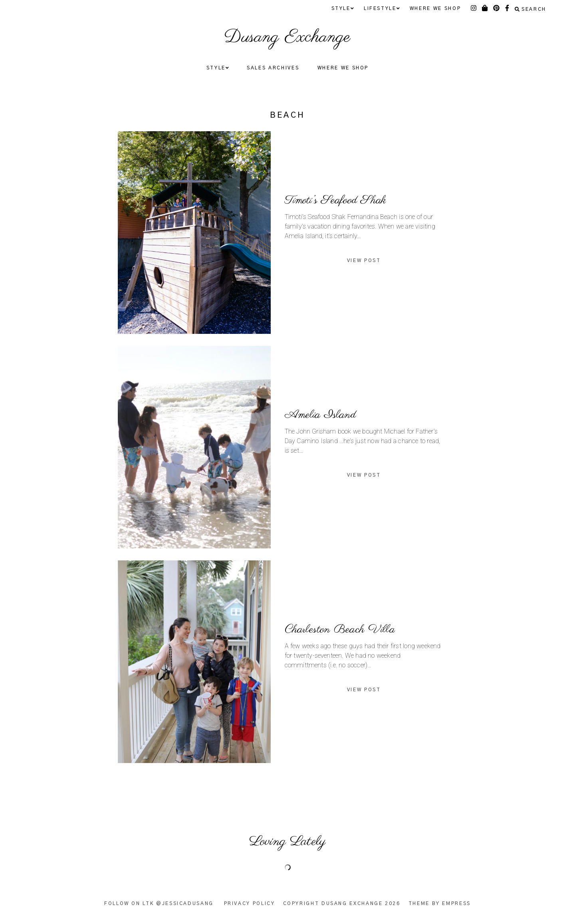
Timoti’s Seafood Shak (336, 200)
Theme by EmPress (439, 903)
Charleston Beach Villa (340, 629)
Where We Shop (435, 8)
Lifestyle (381, 8)
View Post (364, 260)
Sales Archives (273, 67)
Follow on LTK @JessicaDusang (159, 903)
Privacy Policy (249, 903)
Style (342, 8)
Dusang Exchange (287, 37)
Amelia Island (320, 415)
